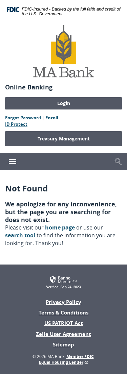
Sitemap (63, 344)
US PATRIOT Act (63, 323)
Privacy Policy (63, 302)
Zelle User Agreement (63, 334)
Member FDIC (80, 356)
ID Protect (16, 124)
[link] (63, 281)
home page (60, 227)
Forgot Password (23, 118)
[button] (118, 161)
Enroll (51, 118)
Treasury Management (64, 138)
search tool (20, 235)
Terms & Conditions (63, 312)
